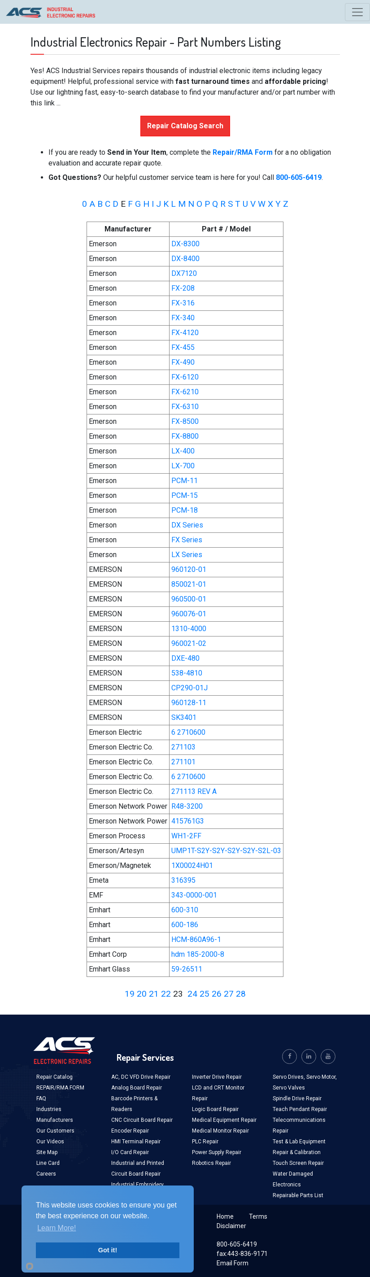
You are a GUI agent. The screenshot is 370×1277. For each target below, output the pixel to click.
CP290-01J (189, 688)
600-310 (184, 910)
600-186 (184, 924)
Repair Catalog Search (185, 126)
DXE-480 (185, 658)
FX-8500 (185, 421)
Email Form (232, 1263)
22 (166, 994)
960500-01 (188, 599)
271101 (183, 762)
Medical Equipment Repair (224, 1120)
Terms (258, 1216)
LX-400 (183, 451)
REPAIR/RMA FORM (60, 1088)
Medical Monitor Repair (220, 1131)
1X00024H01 (192, 865)
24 (192, 994)
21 (154, 994)
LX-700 (183, 466)
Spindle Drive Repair (297, 1098)
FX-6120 (185, 377)
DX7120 (184, 273)
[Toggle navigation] (357, 12)
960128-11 (188, 702)
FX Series (186, 540)
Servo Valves (289, 1088)
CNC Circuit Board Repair (142, 1120)
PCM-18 (184, 510)
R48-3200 (187, 806)
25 (204, 994)
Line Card (48, 1163)
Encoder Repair (130, 1131)
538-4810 (186, 673)
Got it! (107, 1250)
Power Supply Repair (216, 1152)
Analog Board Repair (136, 1088)
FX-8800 (185, 436)
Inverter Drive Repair (217, 1077)
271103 (183, 747)
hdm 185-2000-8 (197, 954)
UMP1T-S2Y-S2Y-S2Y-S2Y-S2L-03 (226, 850)
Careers (46, 1174)
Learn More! (56, 1228)
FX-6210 (185, 392)
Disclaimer (231, 1225)
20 (142, 994)
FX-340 (183, 318)
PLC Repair (205, 1141)
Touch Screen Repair (298, 1163)
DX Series (187, 525)
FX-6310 (185, 406)
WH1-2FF (186, 836)
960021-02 (188, 643)
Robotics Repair (211, 1163)
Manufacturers (54, 1120)
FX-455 (183, 347)
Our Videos (50, 1141)
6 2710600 (188, 732)
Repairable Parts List (298, 1195)
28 (241, 994)
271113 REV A (194, 791)
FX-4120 (185, 332)
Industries (48, 1109)
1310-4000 (188, 628)
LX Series (186, 554)
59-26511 (186, 969)
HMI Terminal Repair (136, 1141)
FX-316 (183, 303)
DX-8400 (185, 258)
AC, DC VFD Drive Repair (140, 1077)
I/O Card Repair (130, 1152)
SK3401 (183, 717)
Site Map (46, 1152)
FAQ (41, 1098)
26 (217, 994)
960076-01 (188, 614)
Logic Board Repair (215, 1109)
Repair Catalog (54, 1077)
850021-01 (188, 584)
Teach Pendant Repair (300, 1109)
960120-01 (188, 569)
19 (130, 994)
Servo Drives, (289, 1077)
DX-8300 (185, 244)
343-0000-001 (194, 895)
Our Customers (55, 1131)
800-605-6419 (237, 1244)
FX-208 (183, 288)
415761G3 (187, 821)
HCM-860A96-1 (196, 939)
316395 (183, 880)
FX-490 (183, 362)
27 (229, 994)
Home (225, 1216)
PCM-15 (184, 495)
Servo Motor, (321, 1077)
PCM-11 (184, 480)
